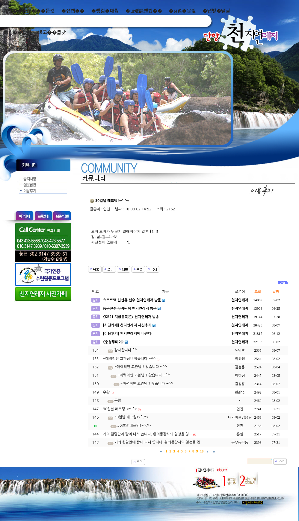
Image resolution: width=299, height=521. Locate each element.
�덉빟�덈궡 (216, 11)
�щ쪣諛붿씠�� (143, 11)
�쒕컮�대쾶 (105, 11)
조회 (257, 292)
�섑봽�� (72, 11)
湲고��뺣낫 (52, 32)
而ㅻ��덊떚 (17, 32)
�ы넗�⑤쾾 (182, 11)
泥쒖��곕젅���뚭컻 (29, 11)
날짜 (275, 292)
